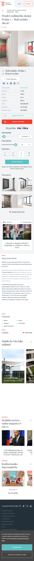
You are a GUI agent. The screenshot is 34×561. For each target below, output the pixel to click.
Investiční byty (6, 519)
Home (3, 10)
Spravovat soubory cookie (17, 554)
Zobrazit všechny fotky (17, 212)
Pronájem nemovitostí (8, 513)
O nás (3, 527)
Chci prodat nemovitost (8, 516)
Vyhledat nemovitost (7, 521)
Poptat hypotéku (17, 162)
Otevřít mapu (27, 332)
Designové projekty (7, 524)
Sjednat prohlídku (18, 121)
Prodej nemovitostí (7, 510)
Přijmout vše (17, 547)
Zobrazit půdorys (18, 115)
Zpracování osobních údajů (9, 529)
